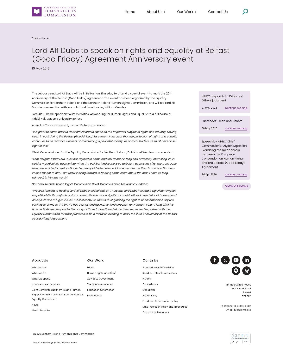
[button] (156, 12)
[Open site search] (245, 11)
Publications (94, 295)
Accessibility (149, 295)
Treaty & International (100, 284)
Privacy (146, 278)
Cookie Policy (150, 284)
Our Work (95, 260)
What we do (39, 273)
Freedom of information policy (160, 301)
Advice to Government (100, 278)
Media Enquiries (41, 310)
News (35, 304)
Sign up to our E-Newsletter (158, 267)
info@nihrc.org (242, 309)
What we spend (41, 278)
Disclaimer (148, 290)
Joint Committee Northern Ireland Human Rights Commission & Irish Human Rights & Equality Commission (57, 294)
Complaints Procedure (155, 312)
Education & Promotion (100, 290)
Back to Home (40, 38)
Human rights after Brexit (101, 273)
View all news (236, 186)
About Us (40, 260)
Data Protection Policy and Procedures (164, 306)
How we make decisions (46, 284)
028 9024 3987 (242, 306)
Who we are (39, 267)
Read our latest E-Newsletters (159, 273)
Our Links (150, 260)
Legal (90, 267)
